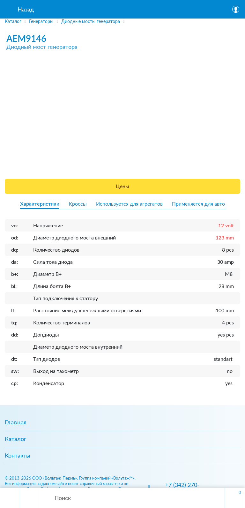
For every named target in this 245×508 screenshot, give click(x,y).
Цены (122, 186)
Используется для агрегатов (129, 204)
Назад (26, 10)
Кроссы (78, 204)
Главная (16, 423)
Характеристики (39, 204)
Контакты (17, 456)
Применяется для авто (198, 204)
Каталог (15, 439)
